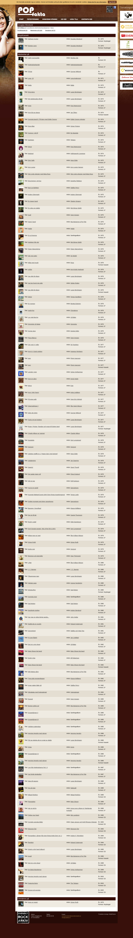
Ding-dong (31, 92)
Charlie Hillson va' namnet (36, 433)
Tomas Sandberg (75, 297)
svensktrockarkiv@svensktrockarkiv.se (71, 916)
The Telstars (74, 883)
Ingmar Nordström (76, 583)
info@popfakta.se (66, 917)
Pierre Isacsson (75, 358)
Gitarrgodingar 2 (33, 406)
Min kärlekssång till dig (35, 99)
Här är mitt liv (32, 808)
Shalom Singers (76, 201)
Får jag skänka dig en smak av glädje (40, 740)
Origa (30, 747)
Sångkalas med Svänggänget (37, 692)
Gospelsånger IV (33, 754)
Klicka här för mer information (97, 2)
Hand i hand (32, 222)
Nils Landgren (75, 815)
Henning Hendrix (76, 733)
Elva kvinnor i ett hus (34, 181)
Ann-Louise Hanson (76, 167)
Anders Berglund (75, 610)
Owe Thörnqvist (76, 556)
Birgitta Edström (76, 304)
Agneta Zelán (74, 331)
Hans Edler (74, 160)
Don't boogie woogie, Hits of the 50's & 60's (42, 529)
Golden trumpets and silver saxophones (40, 501)
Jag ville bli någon (33, 276)
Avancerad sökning (49, 19)
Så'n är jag (31, 481)
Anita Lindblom (75, 392)
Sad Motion (74, 590)
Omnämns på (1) (50, 30)
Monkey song (32, 46)
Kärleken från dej (33, 242)
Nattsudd (73, 788)
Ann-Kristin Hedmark (77, 269)
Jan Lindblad (75, 637)
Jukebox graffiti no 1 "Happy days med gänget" (43, 454)
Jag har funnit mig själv (35, 283)
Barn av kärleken (33, 188)
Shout (30, 147)
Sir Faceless (74, 345)
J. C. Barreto (32, 569)
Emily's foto (31, 658)
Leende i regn (32, 372)
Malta (30, 85)
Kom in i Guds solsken (35, 351)
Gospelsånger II (33, 713)
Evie (72, 385)
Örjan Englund (75, 474)
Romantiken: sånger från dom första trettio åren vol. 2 (45, 836)
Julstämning (32, 460)
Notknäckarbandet (34, 65)
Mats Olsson (75, 801)
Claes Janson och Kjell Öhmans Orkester (84, 822)
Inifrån (30, 269)
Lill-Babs (73, 317)
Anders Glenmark (76, 194)
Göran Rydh (32, 542)
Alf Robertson (74, 658)
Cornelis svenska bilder (35, 822)
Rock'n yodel (32, 522)
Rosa (72, 263)
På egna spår (32, 399)
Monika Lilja (74, 58)
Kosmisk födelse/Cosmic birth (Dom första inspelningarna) (46, 495)
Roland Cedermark (77, 624)
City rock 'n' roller (33, 345)
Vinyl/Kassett (23, 35)
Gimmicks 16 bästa (34, 324)
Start (21, 19)
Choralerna (74, 310)
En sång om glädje (34, 208)
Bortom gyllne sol (33, 706)
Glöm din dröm (32, 413)
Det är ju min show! (34, 644)
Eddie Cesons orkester (78, 119)
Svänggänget (75, 692)
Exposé (30, 699)
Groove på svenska (34, 890)
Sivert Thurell (75, 467)
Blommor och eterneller (35, 556)
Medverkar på (23, 54)
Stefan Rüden (75, 283)
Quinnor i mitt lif (33, 133)
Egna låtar (31, 126)
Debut (30, 297)
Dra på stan (31, 788)
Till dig (30, 71)
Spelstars (31, 140)
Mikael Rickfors (33, 795)
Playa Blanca (32, 338)
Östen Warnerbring (34, 249)
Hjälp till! (74, 19)
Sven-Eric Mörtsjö (76, 399)
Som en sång (32, 379)
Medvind (30, 153)
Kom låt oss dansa (34, 112)
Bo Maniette (74, 133)
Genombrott (32, 631)
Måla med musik (33, 263)
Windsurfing (32, 590)
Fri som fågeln (32, 637)
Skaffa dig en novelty (34, 624)
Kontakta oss (86, 19)
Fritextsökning (33, 19)
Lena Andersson (76, 78)
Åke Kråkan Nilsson (77, 535)
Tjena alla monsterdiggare (36, 678)
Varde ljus (31, 310)
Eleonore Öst (32, 829)
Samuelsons (74, 488)
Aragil (30, 856)
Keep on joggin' (33, 902)
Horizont (30, 447)
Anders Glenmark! (33, 194)
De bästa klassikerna (34, 869)
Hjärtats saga (32, 583)
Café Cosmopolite (33, 58)
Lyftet (30, 563)
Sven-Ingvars (75, 215)
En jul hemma (32, 235)
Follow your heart (33, 815)
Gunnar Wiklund (76, 71)
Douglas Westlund (76, 39)
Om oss (63, 19)
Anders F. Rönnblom (76, 836)
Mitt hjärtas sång (33, 672)
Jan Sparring (75, 460)
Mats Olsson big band (35, 651)
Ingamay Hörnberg (76, 351)
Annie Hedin (74, 379)
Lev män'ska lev (33, 317)
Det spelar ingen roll (34, 474)
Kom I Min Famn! (33, 392)
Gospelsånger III (33, 719)
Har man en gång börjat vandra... (38, 617)
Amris (72, 747)
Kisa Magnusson (76, 106)
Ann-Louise (31, 167)
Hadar (30, 228)
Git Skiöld (74, 256)
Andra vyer (31, 549)
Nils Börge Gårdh (76, 208)
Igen (29, 358)
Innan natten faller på (35, 685)
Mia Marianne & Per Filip (78, 222)
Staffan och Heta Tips (77, 631)
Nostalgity (31, 440)
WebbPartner (112, 914)
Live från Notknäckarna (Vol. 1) (38, 767)
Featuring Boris (33, 883)
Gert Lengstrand (76, 440)
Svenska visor (32, 597)
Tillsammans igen (33, 576)
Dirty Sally (31, 160)
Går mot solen (32, 256)
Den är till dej (32, 515)
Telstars (72, 140)
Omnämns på (23, 899)
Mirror (30, 385)
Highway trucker (33, 39)
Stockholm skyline (33, 610)
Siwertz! (30, 467)
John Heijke (74, 617)
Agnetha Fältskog (76, 181)
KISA (29, 106)
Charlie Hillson (75, 433)
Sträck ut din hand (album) (36, 849)
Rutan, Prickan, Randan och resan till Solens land (44, 426)
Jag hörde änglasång (34, 774)
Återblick (31, 842)
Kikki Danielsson (76, 522)
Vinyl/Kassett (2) (22, 30)
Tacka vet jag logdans (35, 420)
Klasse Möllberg (76, 508)
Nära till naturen (33, 781)
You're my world (33, 488)
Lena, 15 (31, 78)
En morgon (31, 304)
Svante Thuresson (76, 515)
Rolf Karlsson (75, 481)
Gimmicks (74, 324)
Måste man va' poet (34, 535)
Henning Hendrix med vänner (37, 733)
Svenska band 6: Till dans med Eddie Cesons (42, 119)
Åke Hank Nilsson (76, 406)
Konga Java (32, 331)
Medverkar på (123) (36, 30)
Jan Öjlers (74, 112)
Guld (29, 215)
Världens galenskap (34, 726)
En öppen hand (33, 201)
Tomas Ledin (74, 495)
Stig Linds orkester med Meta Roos (39, 174)
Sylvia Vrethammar (77, 372)
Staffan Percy (75, 188)
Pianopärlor (31, 801)
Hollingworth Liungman (78, 153)
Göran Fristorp (75, 126)
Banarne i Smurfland (34, 508)
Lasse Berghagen (76, 92)
